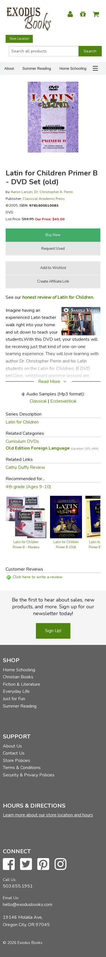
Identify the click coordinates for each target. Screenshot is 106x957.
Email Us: (11, 898)
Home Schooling (72, 68)
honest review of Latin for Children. (58, 297)
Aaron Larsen (22, 191)
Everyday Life (16, 691)
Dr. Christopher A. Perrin (53, 191)
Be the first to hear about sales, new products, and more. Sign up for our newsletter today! (53, 606)
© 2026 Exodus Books (22, 942)
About (9, 68)
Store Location (19, 39)
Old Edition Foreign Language (52, 448)
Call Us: (9, 879)
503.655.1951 (18, 886)
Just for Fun (14, 699)
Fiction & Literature (21, 684)
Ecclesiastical (63, 401)
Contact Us (14, 753)
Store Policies (16, 760)
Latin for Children (22, 422)
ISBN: (39, 205)
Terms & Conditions (22, 768)
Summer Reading (36, 68)
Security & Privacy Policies (29, 775)
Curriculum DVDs (22, 441)
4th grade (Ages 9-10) (28, 487)
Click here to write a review (37, 577)
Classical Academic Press (44, 198)
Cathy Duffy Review (25, 467)
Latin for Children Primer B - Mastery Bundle (26, 547)
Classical (38, 401)
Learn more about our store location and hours (48, 815)
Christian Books (18, 677)
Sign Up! (53, 631)
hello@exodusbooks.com (27, 904)
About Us (12, 746)
